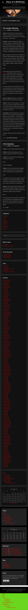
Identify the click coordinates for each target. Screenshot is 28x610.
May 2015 (6, 318)
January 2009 (7, 385)
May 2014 (6, 324)
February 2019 (7, 305)
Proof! (5, 224)
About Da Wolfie (7, 254)
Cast (5, 472)
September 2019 (7, 300)
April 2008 (6, 398)
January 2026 (7, 281)
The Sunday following (10, 28)
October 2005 (7, 442)
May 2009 (6, 379)
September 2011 (7, 345)
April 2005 (6, 450)
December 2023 (7, 287)
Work (5, 229)
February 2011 (7, 350)
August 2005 (6, 445)
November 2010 (7, 354)
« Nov (12, 503)
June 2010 (6, 360)
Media (5, 220)
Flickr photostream (8, 256)
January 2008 (7, 402)
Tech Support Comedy (8, 268)
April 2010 (6, 363)
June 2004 (6, 465)
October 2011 (7, 344)
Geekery (5, 216)
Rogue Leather (7, 257)
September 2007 (7, 408)
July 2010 (6, 359)
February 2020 (7, 299)
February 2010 (7, 366)
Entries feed (6, 564)
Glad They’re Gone (11, 523)
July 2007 (6, 411)
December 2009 (7, 369)
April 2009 (6, 380)
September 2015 (7, 315)
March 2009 (6, 382)
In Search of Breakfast (14, 549)
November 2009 (7, 370)
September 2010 (7, 356)
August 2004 (6, 462)
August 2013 (6, 329)
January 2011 (7, 351)
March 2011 (6, 348)
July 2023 (6, 289)
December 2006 (7, 421)
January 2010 (7, 367)
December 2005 (7, 439)
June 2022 (6, 290)
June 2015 (6, 316)
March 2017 (6, 306)
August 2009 (6, 375)
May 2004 (6, 466)
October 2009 (7, 372)
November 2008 (7, 388)
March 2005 (6, 452)
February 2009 (7, 383)
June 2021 (6, 293)
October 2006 (7, 424)
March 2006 (6, 434)
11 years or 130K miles (15, 551)
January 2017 (7, 308)
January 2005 (7, 455)
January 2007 (7, 420)
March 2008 (6, 399)
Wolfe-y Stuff (6, 480)
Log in (5, 562)
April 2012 (6, 340)
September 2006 (7, 426)
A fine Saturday (8, 144)
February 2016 (7, 312)
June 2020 (6, 296)
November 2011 (7, 343)
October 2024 (7, 286)
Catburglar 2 (8, 477)
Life (7, 137)
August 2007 (6, 410)
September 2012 (7, 337)
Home (3, 594)
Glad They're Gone (11, 483)
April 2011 (6, 347)
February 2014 (7, 326)
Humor (5, 217)
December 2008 (7, 386)
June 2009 (6, 378)
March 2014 (6, 325)
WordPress (6, 270)
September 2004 (7, 461)
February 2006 (7, 436)
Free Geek (6, 265)
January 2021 (7, 294)
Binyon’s (5, 73)
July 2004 (6, 463)
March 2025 (6, 284)
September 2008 (7, 391)
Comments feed (7, 565)
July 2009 (6, 376)
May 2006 (6, 431)
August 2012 (6, 338)
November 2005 (7, 440)
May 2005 (6, 449)
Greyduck (6, 244)
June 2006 (6, 430)
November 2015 (7, 313)
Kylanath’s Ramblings (8, 246)
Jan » (15, 503)
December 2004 (7, 456)
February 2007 (7, 418)
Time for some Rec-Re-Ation (16, 552)
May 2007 (6, 414)
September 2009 (7, 373)
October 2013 (7, 328)
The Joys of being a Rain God (16, 554)
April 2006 (6, 433)
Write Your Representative (9, 271)
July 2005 (6, 446)
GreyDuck (6, 548)
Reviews (15, 137)
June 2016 (6, 310)
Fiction (5, 474)
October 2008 (7, 389)
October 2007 (7, 407)
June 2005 (6, 447)
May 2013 (6, 334)
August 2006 (6, 427)
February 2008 (7, 401)
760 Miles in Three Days (15, 548)
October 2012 (7, 335)
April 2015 (6, 319)
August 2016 (6, 309)
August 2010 (6, 357)
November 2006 (7, 423)
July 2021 (6, 291)
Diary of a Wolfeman (15, 2)
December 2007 (7, 404)
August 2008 (6, 392)
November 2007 (7, 405)
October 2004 (7, 459)
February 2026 (7, 280)
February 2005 (7, 453)
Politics (5, 223)
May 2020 (6, 297)
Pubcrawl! (11, 137)
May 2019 (6, 302)
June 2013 (6, 332)
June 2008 (6, 395)
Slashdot (6, 267)
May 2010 (6, 361)
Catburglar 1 (8, 475)
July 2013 (6, 331)
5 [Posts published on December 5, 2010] (4, 495)
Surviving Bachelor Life (9, 478)
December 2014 (7, 321)
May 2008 (6, 396)
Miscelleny (6, 221)
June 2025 (6, 283)
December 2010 (7, 353)
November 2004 (7, 458)
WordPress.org (7, 567)
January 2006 (7, 437)
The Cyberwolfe (16, 30)
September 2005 (7, 443)
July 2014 (6, 322)
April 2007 (6, 415)
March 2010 (6, 364)
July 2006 (6, 428)
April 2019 (6, 303)
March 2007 (6, 417)
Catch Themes (19, 590)
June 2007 (6, 412)
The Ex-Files (8, 481)
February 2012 (7, 341)
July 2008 (6, 394)
